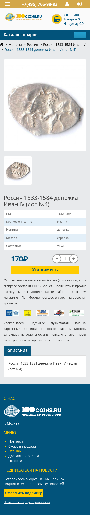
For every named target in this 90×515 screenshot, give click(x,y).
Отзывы (15, 451)
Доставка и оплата (23, 456)
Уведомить (45, 269)
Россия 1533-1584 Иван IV (64, 44)
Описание (17, 350)
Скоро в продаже (22, 446)
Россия (32, 44)
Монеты (15, 44)
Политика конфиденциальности (27, 502)
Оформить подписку (23, 492)
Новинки (15, 441)
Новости (15, 460)
